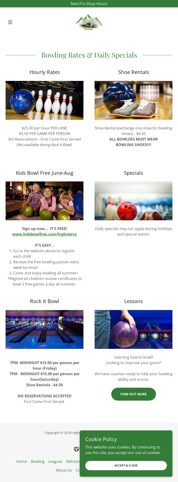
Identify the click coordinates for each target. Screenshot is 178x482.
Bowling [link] (37, 461)
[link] (89, 22)
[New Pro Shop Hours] (89, 3)
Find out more (134, 394)
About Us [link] (64, 470)
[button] (18, 22)
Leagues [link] (55, 461)
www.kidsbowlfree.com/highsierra (44, 234)
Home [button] (21, 461)
